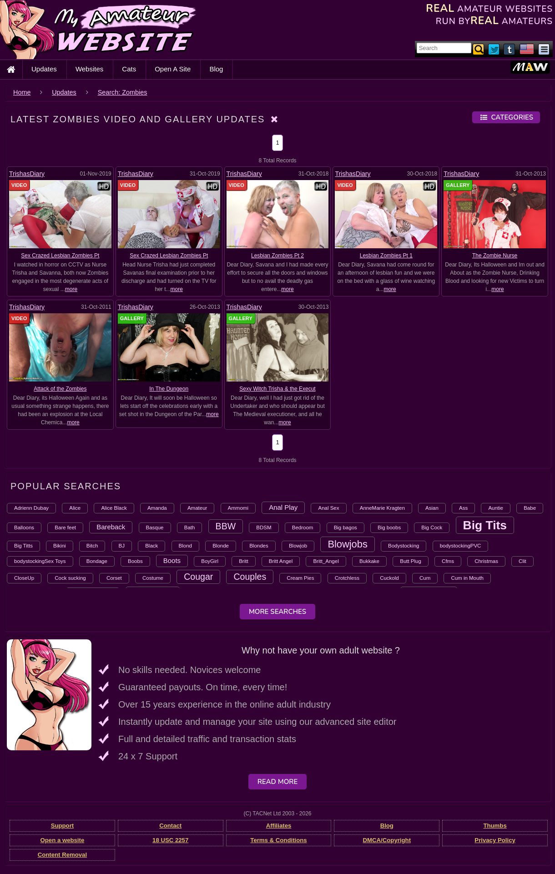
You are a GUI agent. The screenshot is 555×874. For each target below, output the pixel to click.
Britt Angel (281, 561)
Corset (114, 578)
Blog (216, 69)
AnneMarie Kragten (382, 508)
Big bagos (345, 527)
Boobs (135, 561)
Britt (243, 561)
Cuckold (389, 578)
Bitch (92, 545)
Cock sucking (70, 578)
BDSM (263, 527)
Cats (129, 69)
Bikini (59, 545)
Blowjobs (347, 544)
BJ (122, 545)
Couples (249, 577)
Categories (506, 117)
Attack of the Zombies (60, 389)
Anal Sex (328, 508)
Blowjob (298, 545)
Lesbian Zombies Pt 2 (277, 255)
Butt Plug (410, 561)
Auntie (495, 508)
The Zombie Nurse (494, 255)
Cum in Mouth (467, 578)
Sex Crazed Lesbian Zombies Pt (60, 255)
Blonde (220, 545)
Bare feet (65, 527)
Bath (189, 527)
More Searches (277, 611)
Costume (152, 578)
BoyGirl (209, 561)
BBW (226, 526)
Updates (44, 69)
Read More (277, 781)
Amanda (157, 508)
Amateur (197, 508)
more (71, 289)
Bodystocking (403, 545)
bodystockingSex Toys (40, 561)
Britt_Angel (325, 561)
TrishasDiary (27, 173)
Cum (424, 578)
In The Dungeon (168, 389)
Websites (89, 69)
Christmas (486, 561)
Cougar (198, 577)
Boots (172, 560)
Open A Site (173, 69)
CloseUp (24, 578)
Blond (185, 545)
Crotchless (347, 578)
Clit (522, 561)
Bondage (96, 561)
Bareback (110, 527)
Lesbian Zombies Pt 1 (386, 255)
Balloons (24, 527)
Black (151, 545)
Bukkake (369, 561)
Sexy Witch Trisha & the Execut (277, 389)
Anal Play (283, 507)
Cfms (448, 561)
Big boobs (389, 527)
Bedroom (302, 527)
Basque (155, 527)
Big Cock (431, 527)
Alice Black (113, 508)
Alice (75, 508)
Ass (463, 508)
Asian (432, 508)
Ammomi (238, 508)
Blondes (258, 545)
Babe (530, 508)
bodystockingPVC (460, 545)
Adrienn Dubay (31, 508)
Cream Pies (300, 578)
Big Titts (23, 545)
